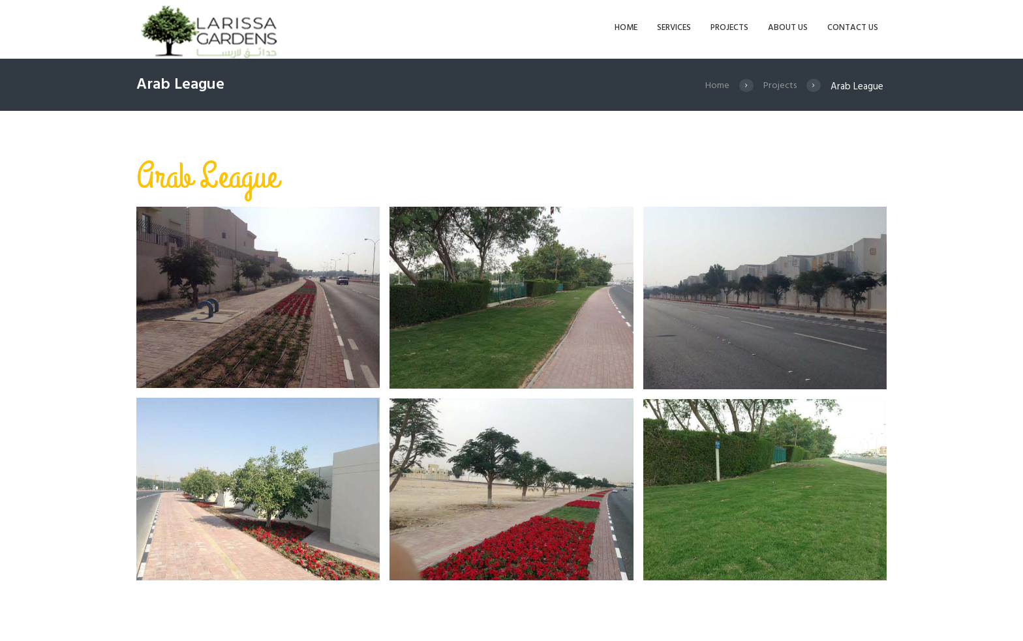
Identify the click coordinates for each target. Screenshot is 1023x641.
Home (715, 87)
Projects (779, 87)
